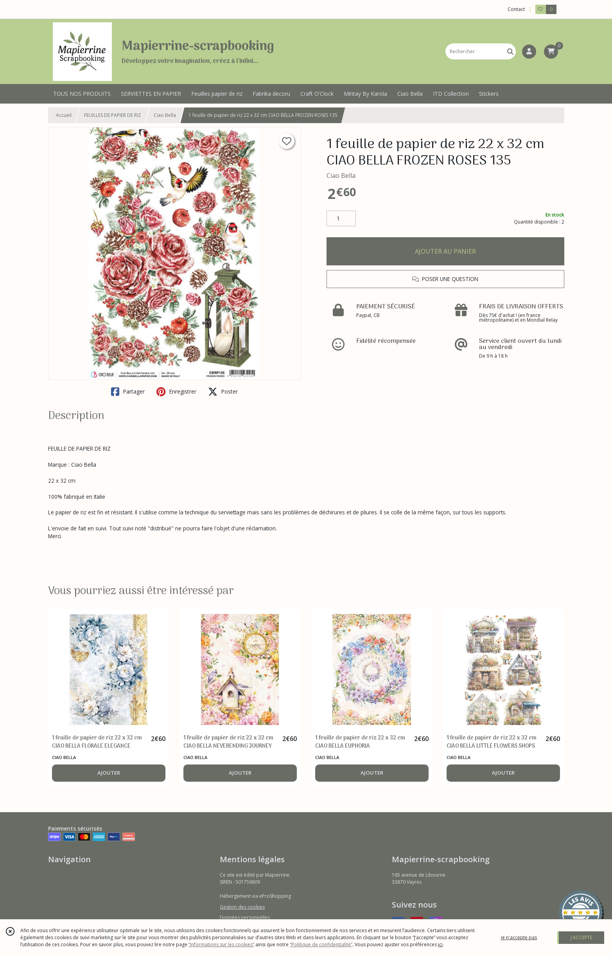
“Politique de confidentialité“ (321, 944)
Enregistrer (176, 391)
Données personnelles (245, 917)
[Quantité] (341, 218)
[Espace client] (529, 51)
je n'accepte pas (519, 937)
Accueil (64, 115)
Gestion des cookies (242, 907)
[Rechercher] (510, 51)
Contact (516, 9)
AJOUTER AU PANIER (445, 251)
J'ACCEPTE (581, 937)
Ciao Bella (165, 115)
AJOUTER (108, 772)
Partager (128, 391)
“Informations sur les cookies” (221, 944)
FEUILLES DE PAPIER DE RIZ (112, 115)
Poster (223, 391)
